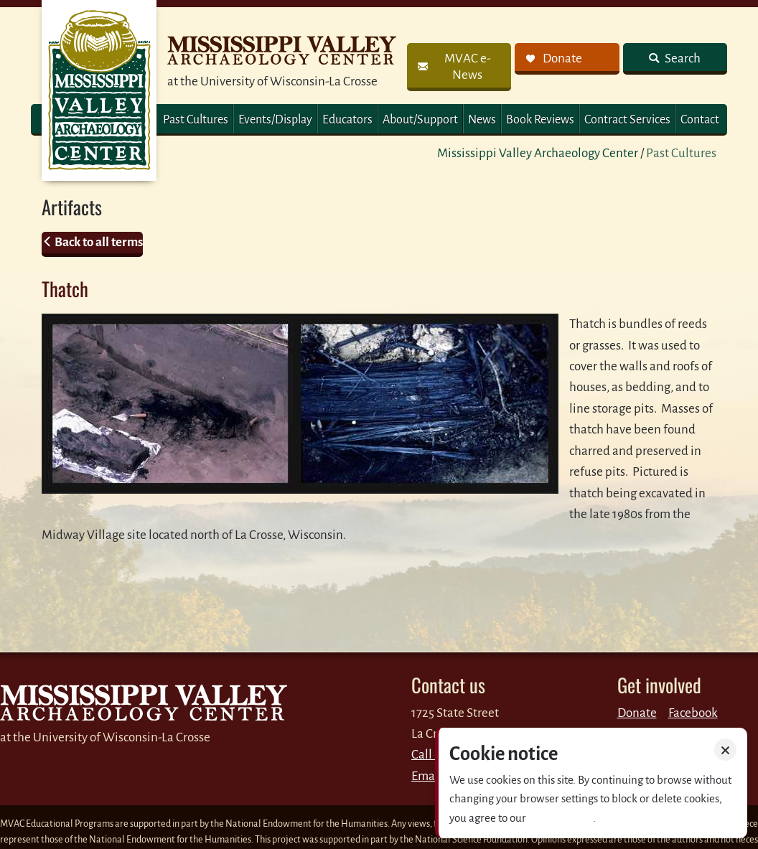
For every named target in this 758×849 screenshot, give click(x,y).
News (482, 119)
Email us (434, 776)
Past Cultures (195, 119)
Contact (699, 119)
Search (682, 58)
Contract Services (627, 119)
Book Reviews (540, 119)
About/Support (420, 119)
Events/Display (275, 119)
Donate (637, 713)
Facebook (693, 713)
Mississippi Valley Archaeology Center (537, 153)
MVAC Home (99, 90)
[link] (459, 67)
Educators (347, 119)
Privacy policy (560, 818)
